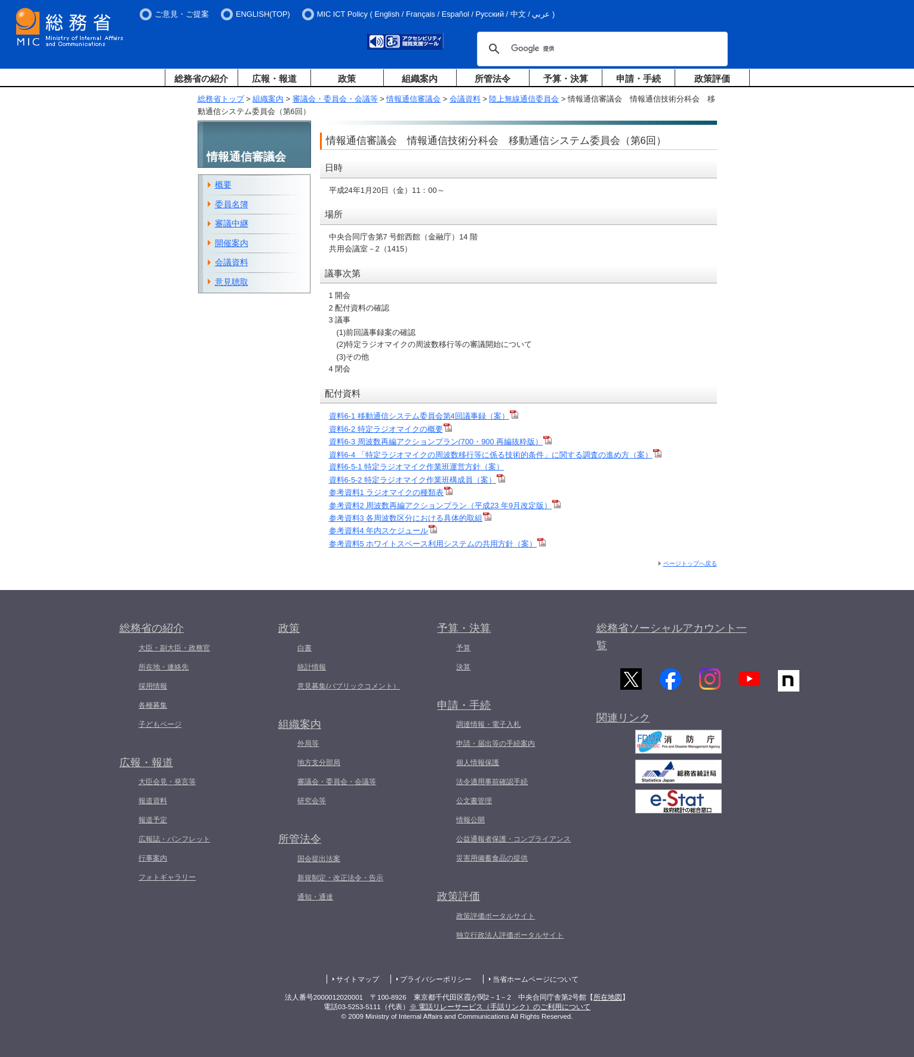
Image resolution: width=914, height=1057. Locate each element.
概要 (223, 184)
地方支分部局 (318, 762)
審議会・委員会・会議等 (335, 98)
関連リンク (623, 721)
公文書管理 (474, 801)
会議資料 (465, 98)
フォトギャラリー (167, 877)
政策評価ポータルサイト (495, 916)
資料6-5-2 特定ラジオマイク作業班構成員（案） (417, 479)
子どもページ (160, 724)
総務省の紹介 (201, 78)
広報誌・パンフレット (174, 839)
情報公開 (470, 820)
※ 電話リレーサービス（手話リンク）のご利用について (500, 1006)
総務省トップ (221, 98)
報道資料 (153, 801)
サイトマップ (357, 979)
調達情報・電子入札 (488, 724)
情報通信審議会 (413, 98)
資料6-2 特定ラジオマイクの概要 (390, 429)
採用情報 (153, 686)
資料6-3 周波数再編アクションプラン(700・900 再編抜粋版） (440, 441)
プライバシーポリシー (436, 979)
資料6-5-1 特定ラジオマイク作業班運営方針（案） (416, 466)
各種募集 (153, 705)
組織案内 (420, 78)
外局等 (308, 743)
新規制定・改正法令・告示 (340, 878)
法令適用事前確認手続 (492, 782)
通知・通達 (315, 897)
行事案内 (153, 858)
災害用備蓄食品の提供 (492, 858)
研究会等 (311, 801)
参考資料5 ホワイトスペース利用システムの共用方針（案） (437, 543)
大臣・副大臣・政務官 (174, 648)
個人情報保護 (477, 762)
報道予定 (153, 820)
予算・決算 (565, 78)
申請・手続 (638, 78)
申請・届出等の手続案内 (495, 743)
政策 (347, 78)
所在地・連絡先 (164, 667)
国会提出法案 (318, 859)
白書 (304, 648)
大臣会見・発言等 (167, 782)
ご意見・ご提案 (182, 14)
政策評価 (712, 78)
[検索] (600, 49)
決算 (463, 667)
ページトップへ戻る (690, 563)
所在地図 (607, 997)
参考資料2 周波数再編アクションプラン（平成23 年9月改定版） (445, 505)
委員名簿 (231, 204)
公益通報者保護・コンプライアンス (513, 839)
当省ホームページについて (535, 979)
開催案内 (231, 243)
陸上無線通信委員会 (524, 98)
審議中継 (231, 223)
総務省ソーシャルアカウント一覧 (671, 637)
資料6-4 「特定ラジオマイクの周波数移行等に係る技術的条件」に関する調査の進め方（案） (495, 454)
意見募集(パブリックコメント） (348, 686)
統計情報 (311, 667)
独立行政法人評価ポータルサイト (510, 935)
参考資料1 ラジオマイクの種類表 (391, 492)
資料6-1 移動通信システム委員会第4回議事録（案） (423, 415)
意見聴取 (231, 282)
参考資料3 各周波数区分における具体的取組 (410, 518)
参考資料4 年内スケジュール (383, 530)
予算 (463, 648)
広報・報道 (274, 78)
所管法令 (492, 78)
